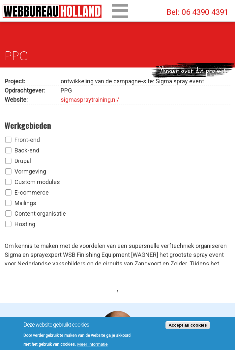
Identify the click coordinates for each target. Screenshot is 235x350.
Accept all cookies (187, 326)
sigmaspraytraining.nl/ (90, 98)
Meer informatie (92, 345)
